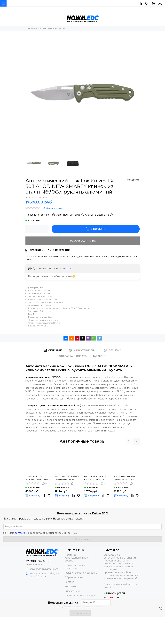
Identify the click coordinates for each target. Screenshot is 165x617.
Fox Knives (127, 256)
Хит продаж (115, 256)
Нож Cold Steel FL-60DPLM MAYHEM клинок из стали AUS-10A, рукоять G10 (38, 478)
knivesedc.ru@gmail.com (44, 569)
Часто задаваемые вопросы (81, 595)
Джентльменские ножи (59, 256)
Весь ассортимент (99, 256)
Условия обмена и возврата (81, 572)
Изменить (65, 268)
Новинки (42, 256)
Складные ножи (80, 256)
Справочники (72, 591)
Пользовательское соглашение (75, 567)
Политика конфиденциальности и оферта (78, 557)
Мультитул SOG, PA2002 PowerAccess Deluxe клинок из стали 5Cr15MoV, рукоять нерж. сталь (67, 478)
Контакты (70, 586)
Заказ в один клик (83, 240)
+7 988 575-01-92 (38, 561)
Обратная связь (74, 577)
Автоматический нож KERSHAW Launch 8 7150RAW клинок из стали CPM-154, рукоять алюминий (96, 478)
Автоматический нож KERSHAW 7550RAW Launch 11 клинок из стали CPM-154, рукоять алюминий (126, 478)
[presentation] (128, 441)
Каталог (69, 581)
